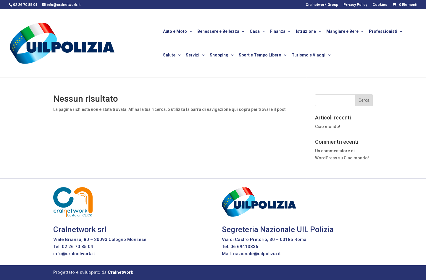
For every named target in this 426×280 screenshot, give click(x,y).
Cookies (379, 5)
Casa (255, 32)
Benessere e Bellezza (218, 32)
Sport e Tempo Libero (260, 55)
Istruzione (306, 32)
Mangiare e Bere (342, 32)
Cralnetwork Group (322, 5)
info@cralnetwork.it (74, 253)
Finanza (277, 32)
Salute (169, 55)
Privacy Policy (355, 5)
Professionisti (383, 32)
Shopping (219, 55)
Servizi (192, 55)
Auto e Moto (175, 32)
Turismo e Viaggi (308, 55)
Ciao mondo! (327, 126)
